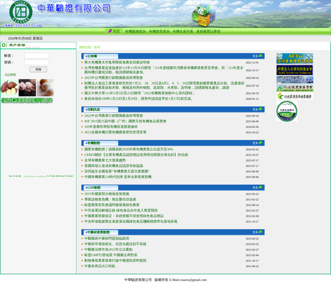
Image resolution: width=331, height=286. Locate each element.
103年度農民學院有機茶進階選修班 (111, 127)
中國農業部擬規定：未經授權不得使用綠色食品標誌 (124, 216)
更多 (257, 56)
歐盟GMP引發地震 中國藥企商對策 (110, 255)
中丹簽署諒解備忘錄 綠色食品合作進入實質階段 (121, 210)
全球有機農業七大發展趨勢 (105, 160)
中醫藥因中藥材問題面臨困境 (106, 238)
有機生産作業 (183, 31)
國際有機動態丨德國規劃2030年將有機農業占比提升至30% (128, 149)
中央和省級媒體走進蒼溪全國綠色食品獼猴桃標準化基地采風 (130, 221)
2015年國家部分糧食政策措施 (106, 194)
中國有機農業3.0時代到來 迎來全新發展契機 (117, 177)
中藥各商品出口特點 (99, 266)
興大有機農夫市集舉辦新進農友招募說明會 (117, 62)
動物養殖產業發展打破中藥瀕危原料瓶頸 (115, 260)
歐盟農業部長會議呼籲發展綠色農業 (112, 205)
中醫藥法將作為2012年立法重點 (108, 249)
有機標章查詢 (159, 31)
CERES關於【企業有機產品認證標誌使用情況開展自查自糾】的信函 (136, 155)
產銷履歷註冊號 (208, 31)
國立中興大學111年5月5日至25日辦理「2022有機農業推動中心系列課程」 (140, 93)
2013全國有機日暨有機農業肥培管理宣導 (115, 132)
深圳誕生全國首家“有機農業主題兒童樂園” (116, 171)
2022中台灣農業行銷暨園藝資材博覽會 (113, 78)
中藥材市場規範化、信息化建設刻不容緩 (115, 244)
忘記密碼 (10, 74)
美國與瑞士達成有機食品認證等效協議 (113, 166)
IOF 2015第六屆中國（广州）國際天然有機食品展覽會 (125, 121)
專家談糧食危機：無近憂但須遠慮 (110, 199)
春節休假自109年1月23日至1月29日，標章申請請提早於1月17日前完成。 (139, 98)
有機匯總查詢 (135, 31)
